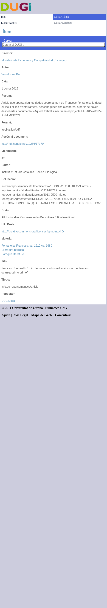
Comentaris (63, 315)
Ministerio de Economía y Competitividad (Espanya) (33, 60)
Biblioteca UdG (56, 308)
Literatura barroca (12, 249)
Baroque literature (12, 254)
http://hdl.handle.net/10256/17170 (22, 143)
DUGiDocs (8, 300)
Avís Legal (20, 315)
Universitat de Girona (27, 308)
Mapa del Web (41, 315)
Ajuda (5, 315)
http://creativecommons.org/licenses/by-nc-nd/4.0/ (32, 231)
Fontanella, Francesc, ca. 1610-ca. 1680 (26, 245)
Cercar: (8, 40)
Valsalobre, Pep (11, 74)
